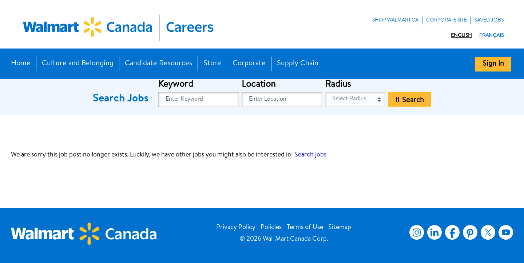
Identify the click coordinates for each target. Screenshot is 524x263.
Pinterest (470, 232)
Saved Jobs (489, 20)
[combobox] (282, 99)
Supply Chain (297, 63)
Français (491, 35)
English (461, 35)
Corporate (249, 63)
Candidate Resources (158, 63)
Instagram (416, 232)
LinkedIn (434, 232)
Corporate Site (446, 20)
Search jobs (310, 155)
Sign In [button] (493, 64)
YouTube (506, 232)
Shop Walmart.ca (395, 20)
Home (21, 63)
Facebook (451, 232)
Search (413, 100)
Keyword (175, 85)
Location (258, 85)
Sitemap (339, 227)
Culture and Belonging (78, 63)
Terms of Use (305, 227)
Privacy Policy (235, 227)
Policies (271, 227)
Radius (338, 85)
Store (212, 63)
